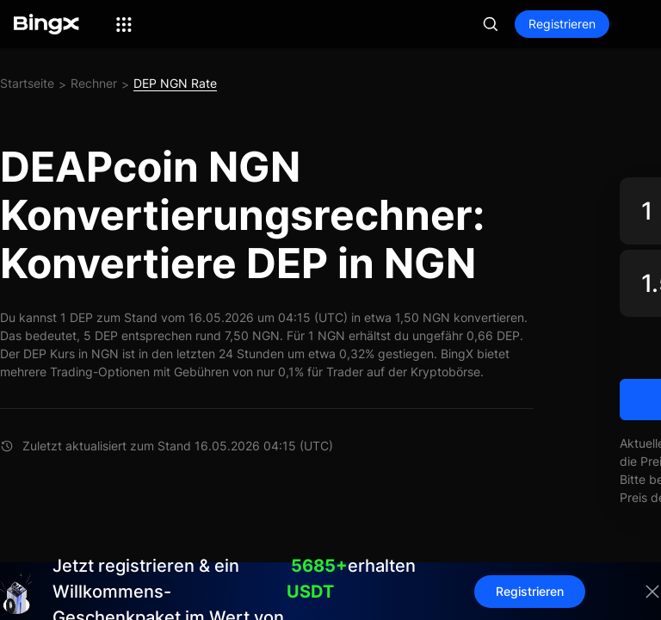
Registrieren (562, 23)
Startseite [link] (27, 83)
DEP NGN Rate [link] (175, 83)
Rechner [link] (94, 83)
